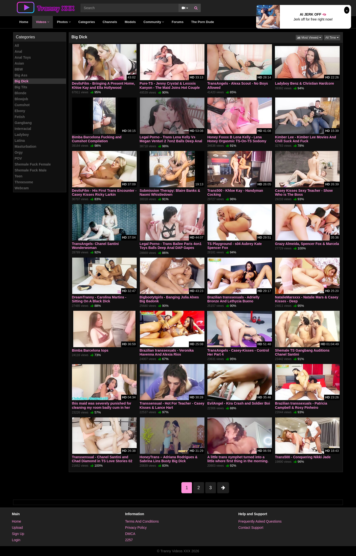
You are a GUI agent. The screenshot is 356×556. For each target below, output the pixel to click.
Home (23, 22)
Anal (18, 51)
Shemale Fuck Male (30, 170)
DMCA (130, 534)
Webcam (22, 188)
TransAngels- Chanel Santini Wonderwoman (95, 246)
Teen (18, 176)
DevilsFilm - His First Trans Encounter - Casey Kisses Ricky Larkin (104, 192)
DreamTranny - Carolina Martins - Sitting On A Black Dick (99, 299)
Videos (42, 22)
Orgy (19, 152)
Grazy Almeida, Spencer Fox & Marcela (307, 244)
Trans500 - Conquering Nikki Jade (303, 457)
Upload (17, 528)
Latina (20, 141)
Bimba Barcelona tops (90, 350)
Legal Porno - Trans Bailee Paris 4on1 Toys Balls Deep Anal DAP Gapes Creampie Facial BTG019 (171, 248)
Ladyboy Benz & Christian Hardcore (304, 83)
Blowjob (21, 99)
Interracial (23, 129)
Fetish (20, 117)
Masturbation (25, 146)
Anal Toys (23, 57)
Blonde (20, 93)
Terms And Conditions (142, 521)
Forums (177, 22)
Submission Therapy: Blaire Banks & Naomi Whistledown (170, 192)
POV (18, 158)
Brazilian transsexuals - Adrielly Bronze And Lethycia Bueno (233, 299)
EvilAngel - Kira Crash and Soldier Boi (238, 403)
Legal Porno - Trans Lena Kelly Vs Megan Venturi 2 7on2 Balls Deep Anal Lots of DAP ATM (171, 141)
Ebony (20, 111)
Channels (110, 22)
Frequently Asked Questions (260, 521)
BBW (19, 69)
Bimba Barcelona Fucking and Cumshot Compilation (97, 139)
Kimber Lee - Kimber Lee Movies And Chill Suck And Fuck (305, 139)
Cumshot (22, 105)
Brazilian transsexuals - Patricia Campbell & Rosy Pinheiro (301, 405)
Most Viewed (310, 37)
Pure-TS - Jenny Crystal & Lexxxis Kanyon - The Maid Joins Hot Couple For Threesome (170, 87)
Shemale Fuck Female (33, 164)
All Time (332, 37)
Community (153, 22)
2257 (129, 540)
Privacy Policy (136, 528)
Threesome (24, 182)
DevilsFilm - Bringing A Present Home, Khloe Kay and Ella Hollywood (103, 85)
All (17, 46)
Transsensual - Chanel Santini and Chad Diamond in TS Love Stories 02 (102, 459)
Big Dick (21, 81)
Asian (19, 63)
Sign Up (18, 534)
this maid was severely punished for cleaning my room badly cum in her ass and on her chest (101, 407)
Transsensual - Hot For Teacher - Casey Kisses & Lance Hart (172, 405)
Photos (64, 22)
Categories (86, 22)
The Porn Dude (202, 22)
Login (16, 540)
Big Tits (21, 87)
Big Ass (21, 75)
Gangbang (23, 123)
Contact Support (250, 528)
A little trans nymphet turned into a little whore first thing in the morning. (237, 459)
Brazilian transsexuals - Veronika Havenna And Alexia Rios (167, 352)
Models (130, 22)
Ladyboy (22, 135)
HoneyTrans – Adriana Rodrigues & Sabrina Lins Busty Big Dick (169, 459)
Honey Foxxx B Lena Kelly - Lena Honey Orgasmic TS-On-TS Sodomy (236, 139)
